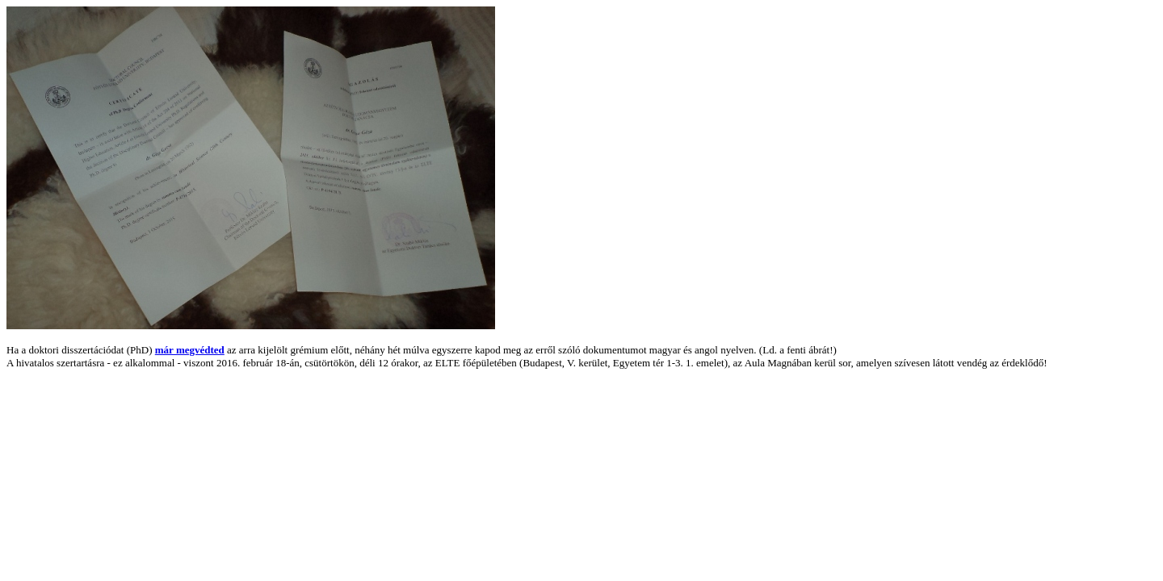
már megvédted (190, 350)
